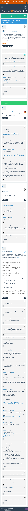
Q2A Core (11, 31)
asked (3, 31)
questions (3, 43)
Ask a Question (12, 16)
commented (4, 66)
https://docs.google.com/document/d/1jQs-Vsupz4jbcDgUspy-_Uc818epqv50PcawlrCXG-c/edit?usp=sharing (13, 435)
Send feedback (3, 508)
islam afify (5, 191)
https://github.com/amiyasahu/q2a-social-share (12, 61)
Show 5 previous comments (8, 205)
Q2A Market (8, 509)
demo (7, 2)
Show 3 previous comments (8, 52)
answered (3, 111)
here (18, 257)
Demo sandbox (10, 508)
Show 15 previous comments (8, 124)
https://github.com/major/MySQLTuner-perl (11, 416)
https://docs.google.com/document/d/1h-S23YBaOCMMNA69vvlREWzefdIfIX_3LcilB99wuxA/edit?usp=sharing (14, 403)
